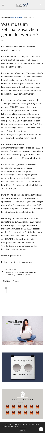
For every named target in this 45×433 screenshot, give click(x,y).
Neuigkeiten (5, 17)
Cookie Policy (13, 427)
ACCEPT (22, 431)
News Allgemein (16, 17)
